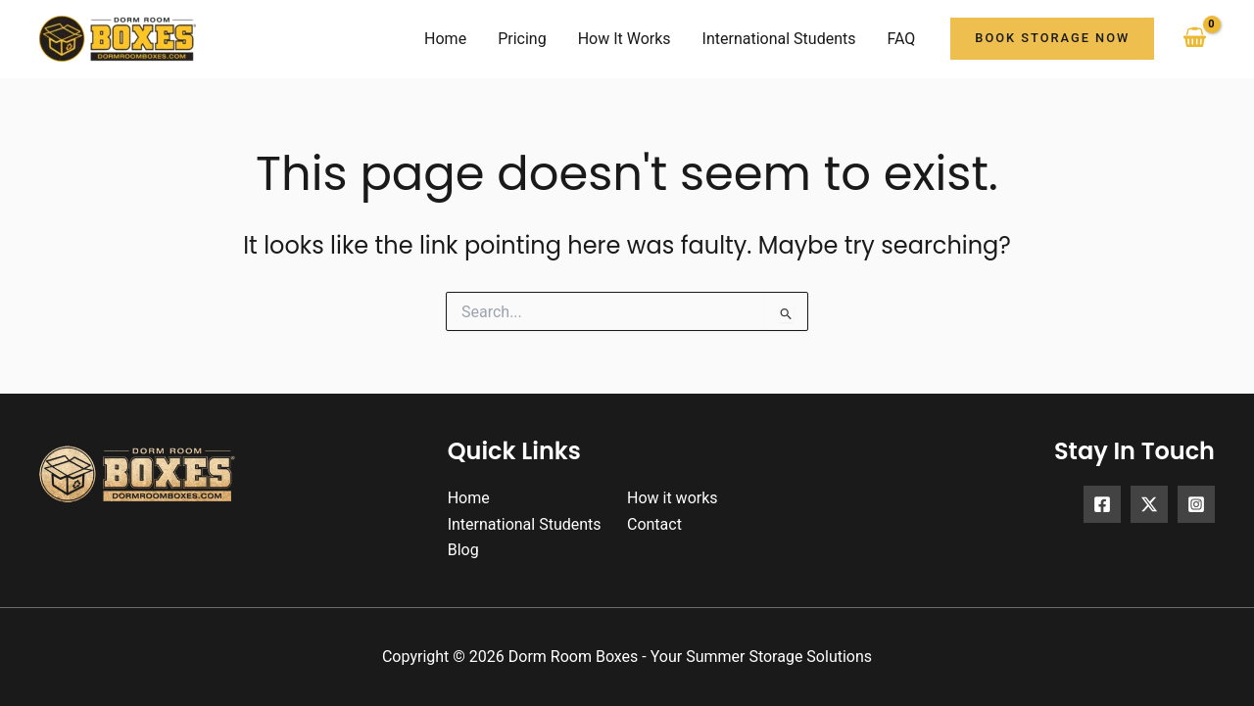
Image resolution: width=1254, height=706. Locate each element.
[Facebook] (1102, 504)
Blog (463, 550)
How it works (672, 498)
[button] (1052, 39)
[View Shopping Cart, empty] (1194, 38)
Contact (654, 524)
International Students (525, 524)
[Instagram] (1196, 504)
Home (469, 498)
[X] (1149, 504)
